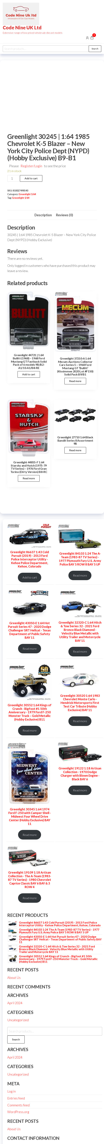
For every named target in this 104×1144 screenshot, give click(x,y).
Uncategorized (18, 1020)
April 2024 (14, 1003)
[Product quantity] (13, 178)
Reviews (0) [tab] (64, 215)
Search (95, 48)
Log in (11, 1091)
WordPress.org (18, 1112)
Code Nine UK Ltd (22, 27)
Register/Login (31, 166)
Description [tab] (43, 215)
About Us (14, 978)
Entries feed (16, 1098)
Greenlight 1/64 (27, 194)
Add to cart (31, 178)
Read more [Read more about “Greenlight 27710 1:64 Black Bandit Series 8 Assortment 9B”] (75, 450)
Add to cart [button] (28, 374)
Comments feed (18, 1105)
